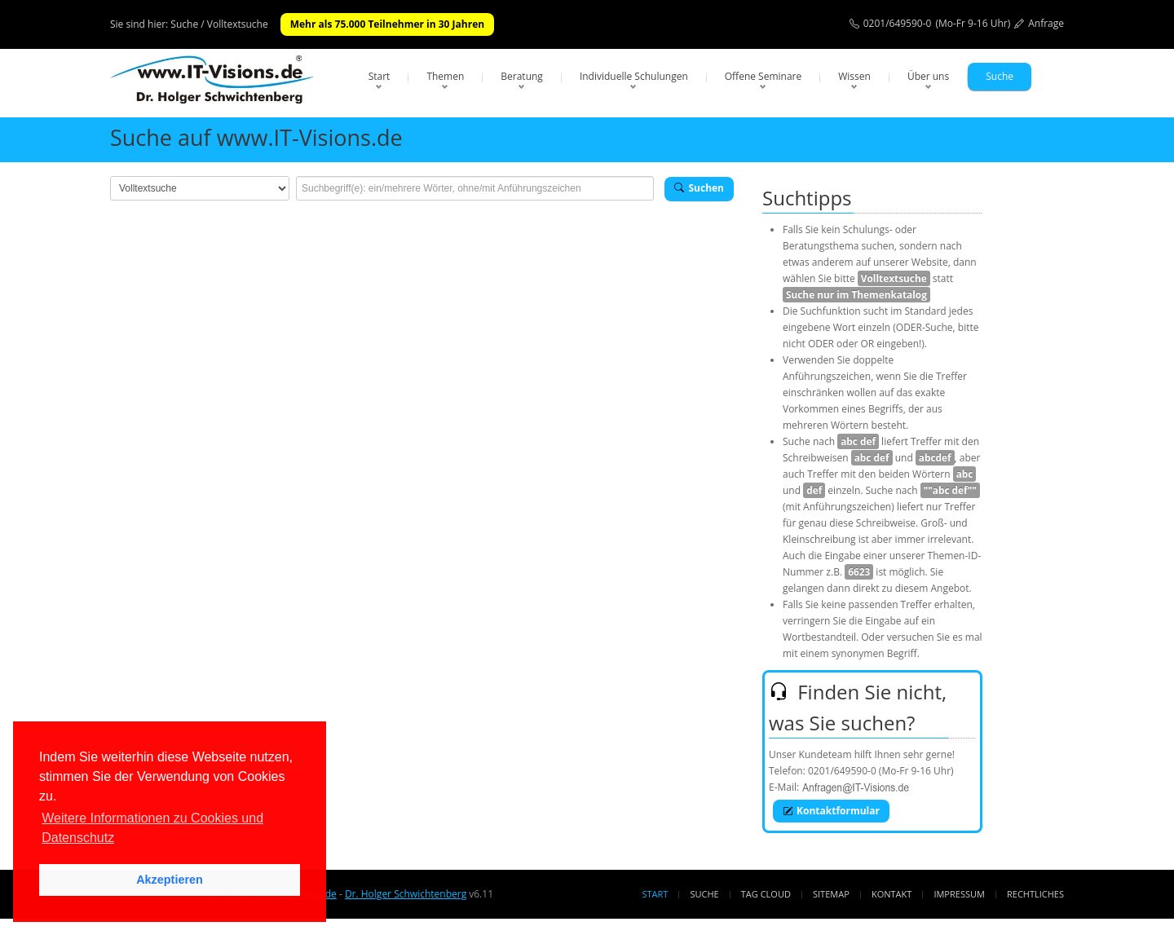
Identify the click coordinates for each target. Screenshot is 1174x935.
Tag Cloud (766, 894)
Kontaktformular (831, 811)
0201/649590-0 (897, 23)
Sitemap (831, 894)
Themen (445, 76)
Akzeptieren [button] (169, 879)
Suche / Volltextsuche (218, 24)
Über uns (928, 76)
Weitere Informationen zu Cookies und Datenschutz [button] (152, 828)
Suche (999, 76)
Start (380, 76)
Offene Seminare (763, 76)
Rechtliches (1035, 894)
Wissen (854, 76)
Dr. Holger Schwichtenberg (405, 894)
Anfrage (1046, 23)
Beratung (522, 76)
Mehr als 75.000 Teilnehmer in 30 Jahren (387, 24)
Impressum (958, 894)
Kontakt (891, 894)
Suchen (699, 188)
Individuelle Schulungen (634, 76)
